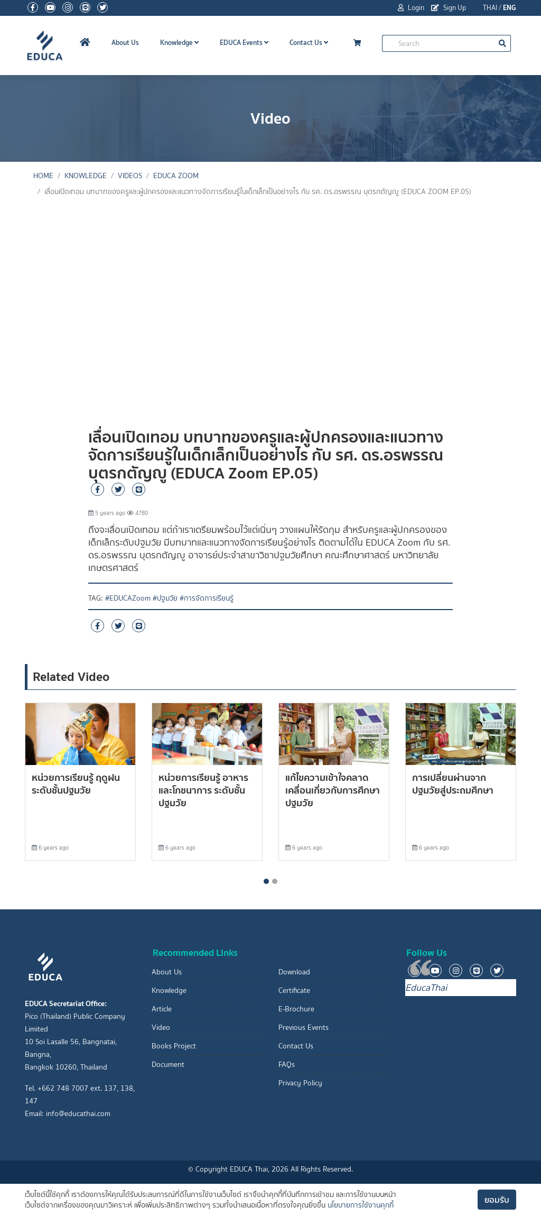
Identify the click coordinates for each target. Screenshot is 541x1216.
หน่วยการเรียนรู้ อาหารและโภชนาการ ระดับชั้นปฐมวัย (203, 790)
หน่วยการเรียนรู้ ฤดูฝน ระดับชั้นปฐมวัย (76, 784)
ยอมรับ (496, 1199)
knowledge (85, 175)
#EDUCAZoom (128, 598)
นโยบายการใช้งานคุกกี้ (361, 1205)
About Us (125, 42)
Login (411, 8)
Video (161, 1027)
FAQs (286, 1064)
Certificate (294, 990)
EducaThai (426, 987)
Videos (130, 175)
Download (294, 972)
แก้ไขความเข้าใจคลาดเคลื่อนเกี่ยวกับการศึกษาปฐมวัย (332, 790)
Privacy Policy (300, 1083)
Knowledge (179, 42)
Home (43, 175)
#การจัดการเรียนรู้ (207, 598)
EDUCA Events (244, 42)
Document (168, 1064)
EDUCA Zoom (176, 175)
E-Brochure (296, 1009)
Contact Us (309, 42)
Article (162, 1009)
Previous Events (303, 1027)
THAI (490, 8)
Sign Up (448, 8)
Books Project (174, 1046)
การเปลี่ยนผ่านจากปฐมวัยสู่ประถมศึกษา (452, 784)
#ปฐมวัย (165, 598)
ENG (509, 7)
